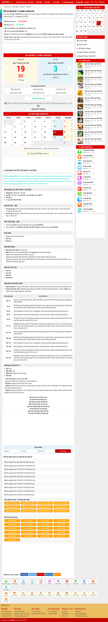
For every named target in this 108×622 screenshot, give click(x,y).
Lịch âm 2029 (29, 528)
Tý (31, 34)
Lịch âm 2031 (61, 528)
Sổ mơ (64, 616)
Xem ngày (39, 2)
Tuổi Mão (32, 595)
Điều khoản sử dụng (80, 616)
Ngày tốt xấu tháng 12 (61, 511)
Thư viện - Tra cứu (67, 609)
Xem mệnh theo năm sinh (39, 614)
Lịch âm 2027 (61, 524)
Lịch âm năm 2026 (6, 614)
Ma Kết (84, 584)
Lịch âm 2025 (29, 524)
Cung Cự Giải (87, 166)
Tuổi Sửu (14, 595)
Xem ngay (63, 451)
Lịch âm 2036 (12, 536)
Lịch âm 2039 (61, 536)
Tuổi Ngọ (58, 595)
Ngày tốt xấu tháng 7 (45, 507)
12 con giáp (56, 2)
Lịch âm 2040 (12, 540)
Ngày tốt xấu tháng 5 (12, 507)
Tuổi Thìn (41, 595)
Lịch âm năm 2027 (6, 616)
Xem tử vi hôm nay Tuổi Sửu (93, 71)
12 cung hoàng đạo (68, 2)
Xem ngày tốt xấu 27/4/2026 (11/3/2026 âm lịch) (20, 469)
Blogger (57, 574)
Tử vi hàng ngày (84, 61)
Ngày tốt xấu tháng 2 (28, 503)
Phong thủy (79, 2)
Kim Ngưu (15, 584)
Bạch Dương (6, 584)
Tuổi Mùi (66, 595)
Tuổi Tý (6, 595)
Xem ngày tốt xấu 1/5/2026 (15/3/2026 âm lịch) (20, 484)
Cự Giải (32, 584)
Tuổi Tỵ (49, 595)
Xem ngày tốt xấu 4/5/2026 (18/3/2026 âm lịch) (20, 495)
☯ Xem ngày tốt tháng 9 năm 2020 (38, 153)
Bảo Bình (93, 584)
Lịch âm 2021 (29, 521)
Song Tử (23, 584)
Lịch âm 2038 (45, 536)
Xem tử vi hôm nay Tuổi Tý (93, 64)
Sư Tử (41, 584)
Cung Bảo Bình (87, 204)
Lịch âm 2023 (61, 521)
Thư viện (64, 611)
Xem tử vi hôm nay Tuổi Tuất (93, 132)
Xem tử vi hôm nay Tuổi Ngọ (93, 105)
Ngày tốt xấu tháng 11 (45, 511)
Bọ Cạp (67, 584)
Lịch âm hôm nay (21, 2)
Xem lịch (4, 609)
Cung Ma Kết (87, 198)
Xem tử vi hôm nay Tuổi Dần (93, 77)
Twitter (32, 574)
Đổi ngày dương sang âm (21, 616)
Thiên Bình (58, 584)
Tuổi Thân (76, 595)
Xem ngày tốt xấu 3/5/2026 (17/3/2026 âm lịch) (20, 491)
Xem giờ (48, 2)
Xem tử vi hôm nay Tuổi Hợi (93, 139)
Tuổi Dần (23, 595)
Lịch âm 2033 (29, 532)
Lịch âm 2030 (45, 528)
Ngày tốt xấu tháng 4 (61, 503)
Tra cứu (87, 2)
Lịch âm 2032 (12, 532)
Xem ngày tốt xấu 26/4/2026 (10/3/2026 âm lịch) (20, 466)
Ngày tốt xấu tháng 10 (28, 511)
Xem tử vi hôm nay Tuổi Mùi (93, 112)
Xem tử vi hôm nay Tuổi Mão (93, 84)
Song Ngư (6, 590)
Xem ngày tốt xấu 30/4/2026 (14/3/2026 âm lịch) (20, 480)
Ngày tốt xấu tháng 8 (61, 507)
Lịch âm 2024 (12, 524)
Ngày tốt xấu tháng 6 (28, 507)
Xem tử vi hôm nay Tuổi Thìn (93, 91)
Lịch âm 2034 (45, 532)
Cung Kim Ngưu (88, 155)
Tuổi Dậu (84, 595)
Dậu (28, 34)
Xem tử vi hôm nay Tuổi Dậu (93, 125)
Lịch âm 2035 (61, 532)
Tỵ (26, 34)
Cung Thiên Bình (88, 182)
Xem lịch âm (82, 37)
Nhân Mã (75, 584)
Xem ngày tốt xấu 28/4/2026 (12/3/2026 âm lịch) (20, 473)
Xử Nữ (49, 584)
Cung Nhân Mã (87, 193)
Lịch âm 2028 (12, 528)
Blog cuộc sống (52, 614)
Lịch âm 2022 (45, 521)
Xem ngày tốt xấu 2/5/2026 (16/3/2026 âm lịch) (20, 487)
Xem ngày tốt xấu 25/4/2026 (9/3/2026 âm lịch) (20, 462)
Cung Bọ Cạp (87, 188)
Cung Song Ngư (88, 209)
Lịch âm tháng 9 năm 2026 (92, 7)
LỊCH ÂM (7, 2)
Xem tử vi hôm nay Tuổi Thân (93, 118)
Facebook (24, 574)
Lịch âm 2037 (29, 536)
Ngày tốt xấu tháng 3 (45, 503)
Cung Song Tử (87, 161)
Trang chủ (5, 605)
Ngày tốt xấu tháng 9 (12, 511)
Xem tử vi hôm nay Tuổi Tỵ (93, 98)
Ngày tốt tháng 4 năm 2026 (21, 614)
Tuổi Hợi (6, 601)
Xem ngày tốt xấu (19, 611)
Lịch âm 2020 (12, 521)
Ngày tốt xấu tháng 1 (12, 503)
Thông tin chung (80, 609)
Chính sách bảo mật (80, 614)
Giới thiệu (78, 611)
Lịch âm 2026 (45, 524)
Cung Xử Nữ (86, 177)
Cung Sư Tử (86, 171)
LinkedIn (49, 574)
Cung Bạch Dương (88, 150)
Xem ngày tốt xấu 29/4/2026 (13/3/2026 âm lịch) (20, 476)
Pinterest (41, 574)
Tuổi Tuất (93, 595)
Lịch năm (31, 2)
